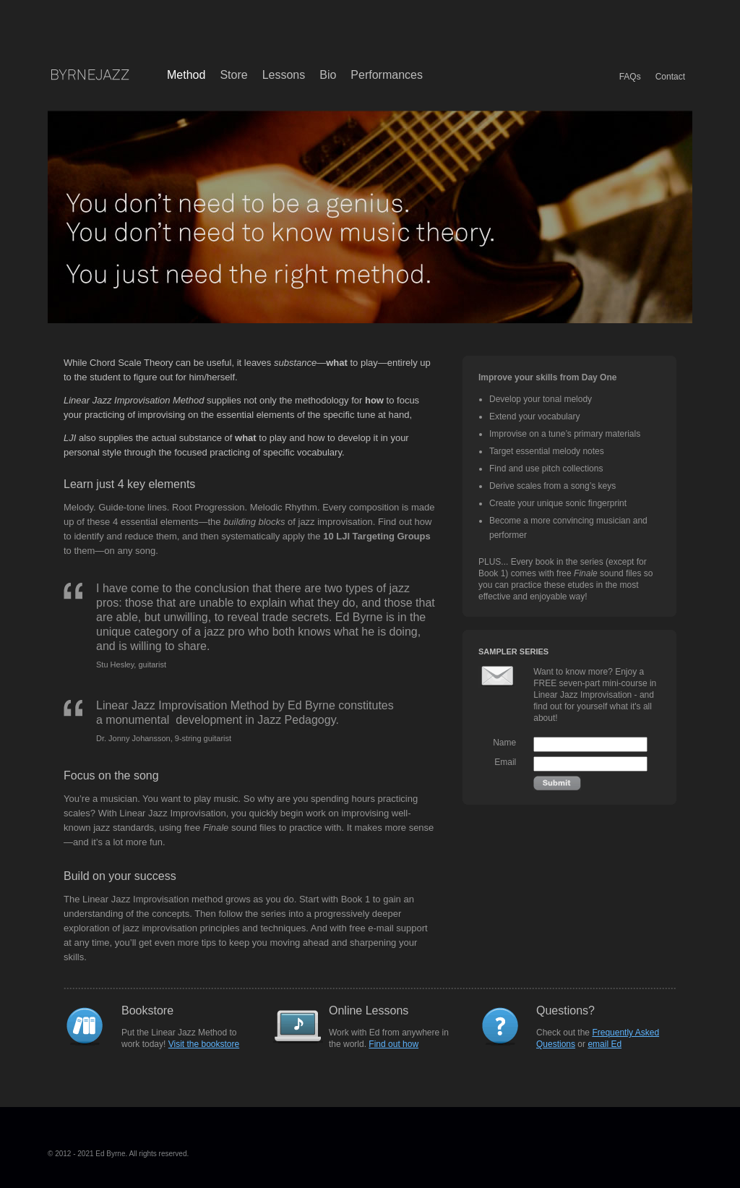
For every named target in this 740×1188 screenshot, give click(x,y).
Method (186, 75)
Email (505, 762)
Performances (386, 75)
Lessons (284, 75)
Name (504, 743)
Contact (670, 77)
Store (233, 75)
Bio (327, 75)
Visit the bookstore (204, 1044)
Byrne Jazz (89, 75)
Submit (557, 783)
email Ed (604, 1044)
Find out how (393, 1044)
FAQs (630, 77)
